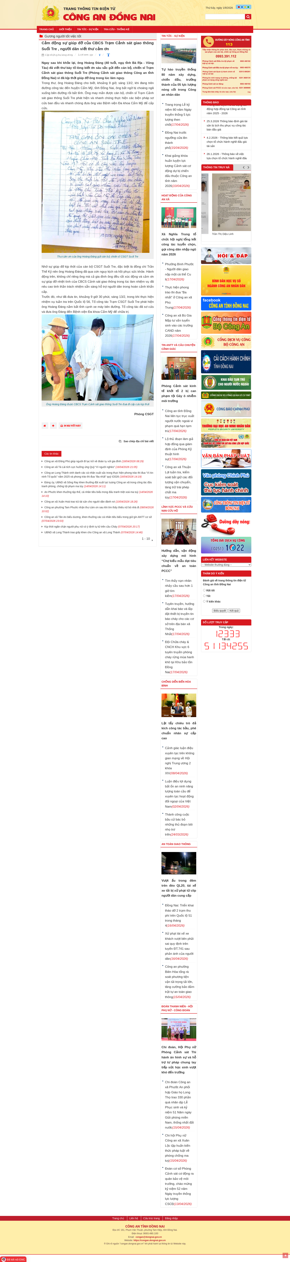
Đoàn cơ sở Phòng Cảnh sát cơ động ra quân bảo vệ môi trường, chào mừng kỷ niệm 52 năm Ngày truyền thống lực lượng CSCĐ (179, 1186)
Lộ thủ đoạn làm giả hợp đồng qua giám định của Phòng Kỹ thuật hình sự (179, 449)
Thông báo (211, 102)
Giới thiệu (65, 29)
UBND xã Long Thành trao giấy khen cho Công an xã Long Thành (93, 532)
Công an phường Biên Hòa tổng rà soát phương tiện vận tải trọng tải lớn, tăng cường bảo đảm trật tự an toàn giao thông (179, 982)
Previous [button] (243, 168)
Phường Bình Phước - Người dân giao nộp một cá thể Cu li (179, 271)
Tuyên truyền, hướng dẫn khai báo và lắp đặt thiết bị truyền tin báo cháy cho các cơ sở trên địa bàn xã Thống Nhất (179, 619)
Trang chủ (46, 29)
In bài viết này (70, 425)
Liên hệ (133, 1218)
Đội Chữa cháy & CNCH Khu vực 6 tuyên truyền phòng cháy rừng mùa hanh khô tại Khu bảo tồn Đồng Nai (179, 657)
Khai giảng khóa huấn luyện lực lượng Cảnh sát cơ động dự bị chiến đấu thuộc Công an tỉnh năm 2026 (178, 171)
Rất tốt (210, 590)
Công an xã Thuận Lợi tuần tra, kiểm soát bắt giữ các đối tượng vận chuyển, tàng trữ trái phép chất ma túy (179, 482)
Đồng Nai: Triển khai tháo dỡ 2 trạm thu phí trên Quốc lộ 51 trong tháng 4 (179, 915)
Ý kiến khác (213, 601)
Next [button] (248, 168)
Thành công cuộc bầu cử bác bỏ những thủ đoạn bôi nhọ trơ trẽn (179, 824)
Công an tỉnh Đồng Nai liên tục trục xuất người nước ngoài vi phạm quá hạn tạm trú (179, 421)
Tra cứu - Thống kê (116, 29)
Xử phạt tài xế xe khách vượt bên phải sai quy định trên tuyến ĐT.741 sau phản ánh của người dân (179, 946)
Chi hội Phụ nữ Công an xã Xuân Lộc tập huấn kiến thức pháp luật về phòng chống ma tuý (177, 1148)
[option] (226, 206)
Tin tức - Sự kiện (87, 29)
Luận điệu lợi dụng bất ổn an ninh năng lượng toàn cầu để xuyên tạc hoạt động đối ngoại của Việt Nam (179, 794)
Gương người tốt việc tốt (63, 36)
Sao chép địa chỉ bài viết (136, 441)
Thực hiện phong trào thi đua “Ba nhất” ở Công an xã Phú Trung (178, 297)
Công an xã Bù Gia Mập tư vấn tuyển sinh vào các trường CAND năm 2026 (179, 325)
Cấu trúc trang (151, 1218)
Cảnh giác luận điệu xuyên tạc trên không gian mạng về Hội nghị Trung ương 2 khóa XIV (179, 760)
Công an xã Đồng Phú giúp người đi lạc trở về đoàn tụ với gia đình (94, 461)
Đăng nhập (171, 1218)
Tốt (208, 596)
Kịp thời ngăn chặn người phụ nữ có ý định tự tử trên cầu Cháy (92, 526)
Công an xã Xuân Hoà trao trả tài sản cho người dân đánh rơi (91, 501)
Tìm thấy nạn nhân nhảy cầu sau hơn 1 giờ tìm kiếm (179, 588)
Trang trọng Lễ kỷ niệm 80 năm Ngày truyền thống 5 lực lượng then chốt (178, 115)
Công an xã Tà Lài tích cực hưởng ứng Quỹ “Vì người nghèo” (90, 467)
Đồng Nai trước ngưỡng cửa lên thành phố (176, 140)
